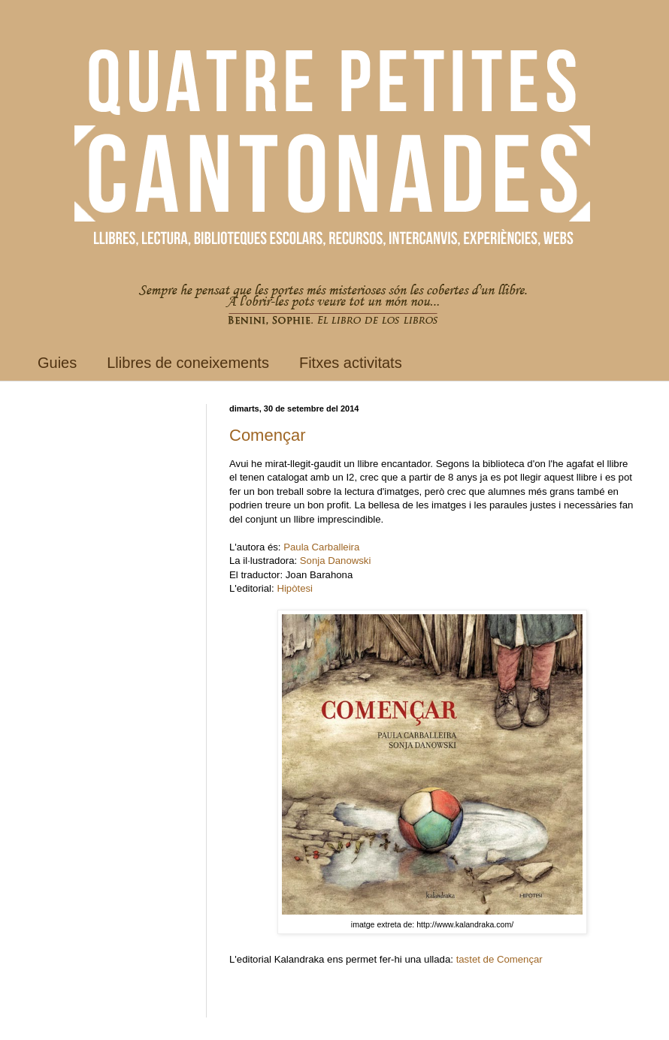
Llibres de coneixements (188, 362)
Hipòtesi (295, 588)
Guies (57, 362)
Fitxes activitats (350, 362)
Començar (267, 435)
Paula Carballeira (321, 547)
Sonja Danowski (335, 560)
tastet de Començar (499, 959)
